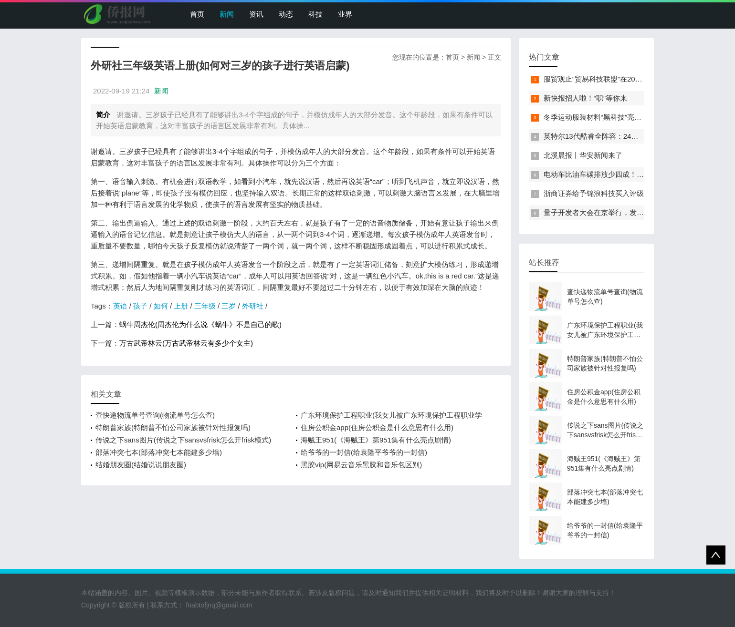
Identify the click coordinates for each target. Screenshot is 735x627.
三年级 (205, 306)
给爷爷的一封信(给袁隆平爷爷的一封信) (364, 452)
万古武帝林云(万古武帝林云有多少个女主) (186, 343)
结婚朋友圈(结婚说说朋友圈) (140, 465)
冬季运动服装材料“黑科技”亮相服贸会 (603, 117)
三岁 (228, 306)
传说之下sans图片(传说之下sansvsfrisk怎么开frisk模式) (183, 440)
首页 (197, 14)
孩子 (140, 306)
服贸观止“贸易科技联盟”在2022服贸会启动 (611, 79)
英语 (120, 306)
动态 (286, 14)
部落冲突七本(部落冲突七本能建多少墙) (158, 452)
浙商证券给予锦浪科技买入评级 (594, 193)
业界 (345, 14)
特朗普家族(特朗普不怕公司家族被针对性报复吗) (173, 427)
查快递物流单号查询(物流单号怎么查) (155, 415)
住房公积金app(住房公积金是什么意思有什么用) (377, 427)
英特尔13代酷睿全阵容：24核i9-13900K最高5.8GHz (627, 136)
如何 (161, 306)
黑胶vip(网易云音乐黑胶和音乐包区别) (361, 465)
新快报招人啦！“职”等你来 (585, 98)
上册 (181, 306)
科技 (315, 14)
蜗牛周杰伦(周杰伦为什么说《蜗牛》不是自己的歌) (200, 324)
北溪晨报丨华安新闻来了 (583, 155)
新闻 (227, 14)
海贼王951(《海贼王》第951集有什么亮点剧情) (376, 440)
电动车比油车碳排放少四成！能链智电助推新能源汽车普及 (637, 174)
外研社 (252, 306)
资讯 (256, 14)
